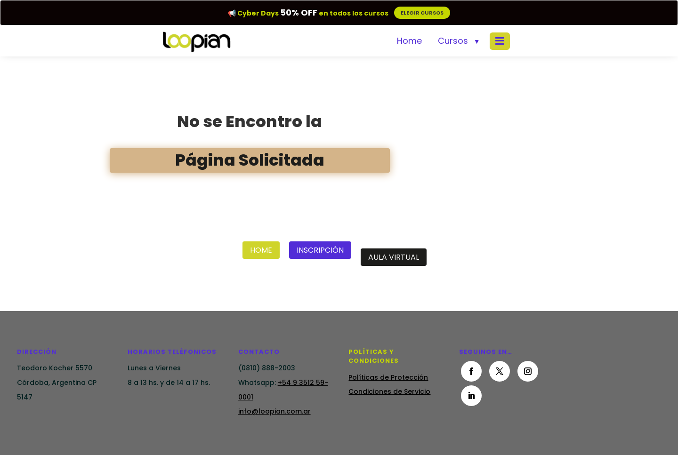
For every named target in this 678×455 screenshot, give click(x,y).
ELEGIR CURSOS (422, 12)
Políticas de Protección (388, 377)
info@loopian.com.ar (274, 411)
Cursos (453, 41)
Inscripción (320, 250)
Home (409, 41)
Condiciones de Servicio (389, 391)
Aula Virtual (393, 257)
